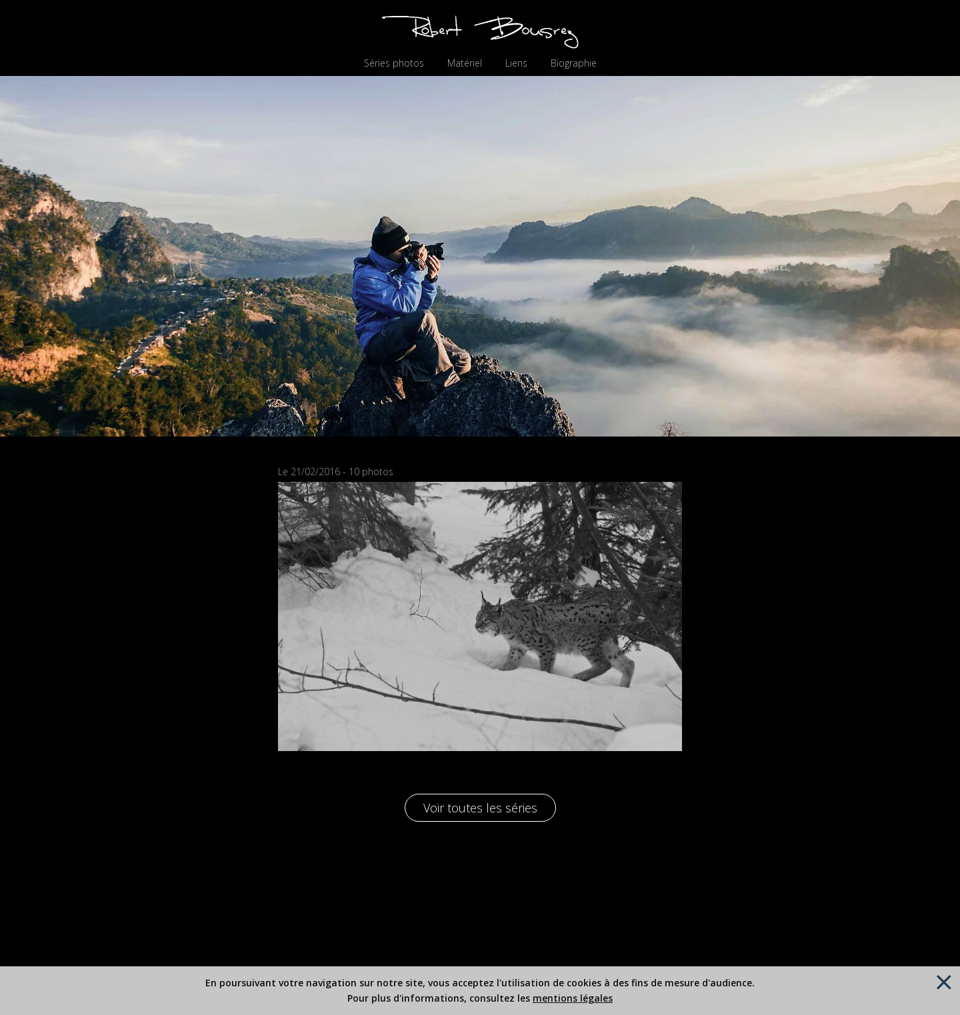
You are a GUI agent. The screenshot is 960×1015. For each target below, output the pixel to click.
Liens (516, 63)
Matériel (464, 63)
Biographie (574, 63)
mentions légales (573, 998)
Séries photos (394, 63)
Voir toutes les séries (480, 808)
